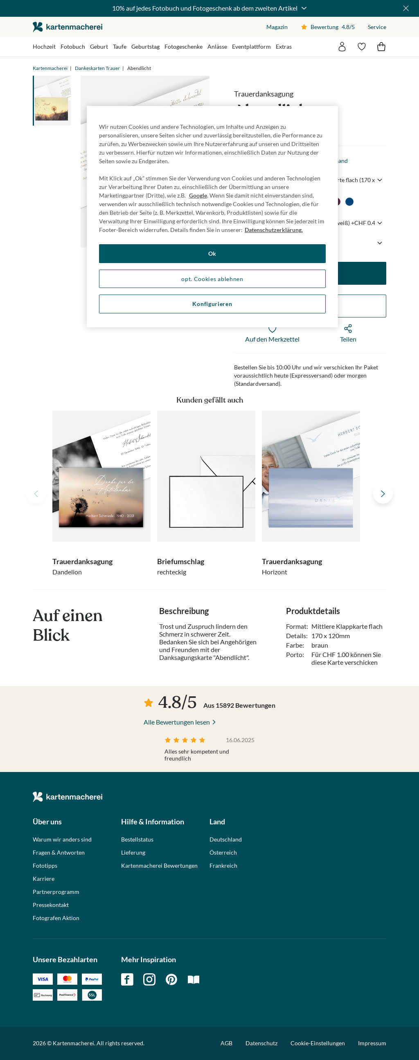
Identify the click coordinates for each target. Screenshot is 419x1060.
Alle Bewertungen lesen (177, 722)
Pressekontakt (51, 905)
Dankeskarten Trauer (97, 68)
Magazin (277, 26)
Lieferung (133, 852)
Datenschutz (261, 1043)
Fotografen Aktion (56, 918)
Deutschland (226, 839)
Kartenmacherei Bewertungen (159, 865)
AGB (226, 1043)
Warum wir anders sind (62, 839)
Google (198, 195)
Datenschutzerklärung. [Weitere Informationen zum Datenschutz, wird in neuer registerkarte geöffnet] (274, 229)
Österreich (223, 852)
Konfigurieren (212, 303)
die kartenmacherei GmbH (67, 27)
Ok (212, 253)
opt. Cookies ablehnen (212, 278)
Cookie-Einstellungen (318, 1043)
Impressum (372, 1043)
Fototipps (45, 865)
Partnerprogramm (56, 892)
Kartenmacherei (50, 68)
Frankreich (223, 865)
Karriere (43, 878)
